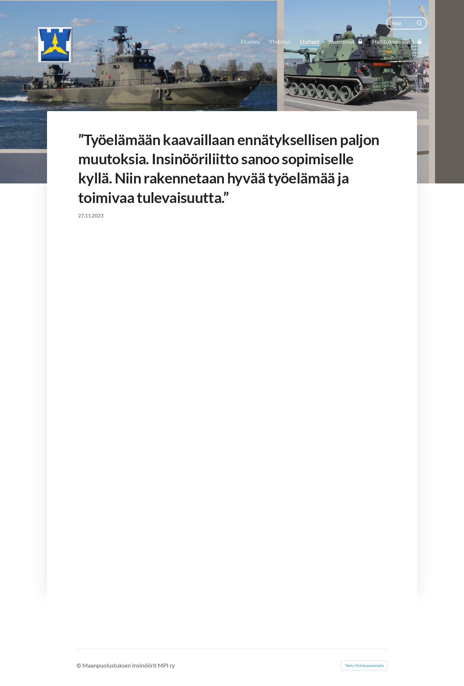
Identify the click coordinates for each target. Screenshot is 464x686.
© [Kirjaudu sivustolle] (79, 665)
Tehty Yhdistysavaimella (364, 665)
